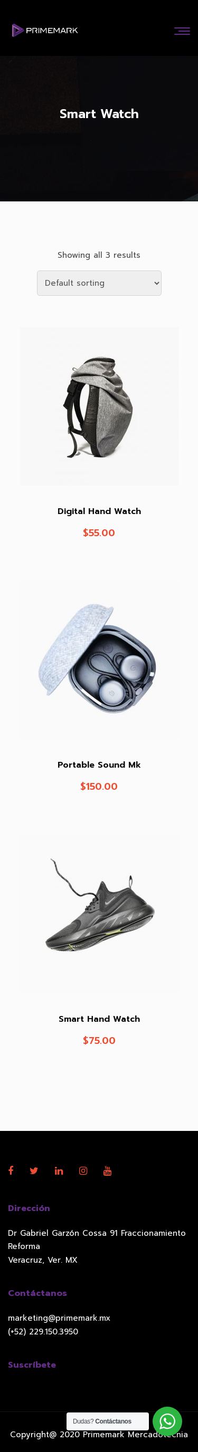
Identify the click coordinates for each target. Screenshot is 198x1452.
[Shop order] (99, 283)
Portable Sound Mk (99, 765)
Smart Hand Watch (99, 1019)
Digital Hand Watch (99, 511)
